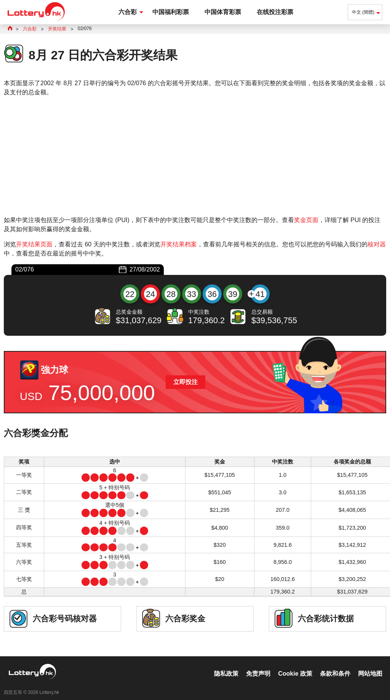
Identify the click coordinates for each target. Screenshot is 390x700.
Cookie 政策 (295, 665)
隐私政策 (226, 665)
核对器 (377, 244)
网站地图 (370, 665)
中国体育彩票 (223, 12)
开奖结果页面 (34, 244)
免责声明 (258, 665)
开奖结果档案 (178, 244)
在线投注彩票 (275, 12)
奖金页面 (306, 220)
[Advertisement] (195, 156)
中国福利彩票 (170, 12)
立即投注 (185, 382)
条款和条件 (335, 665)
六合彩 (127, 12)
